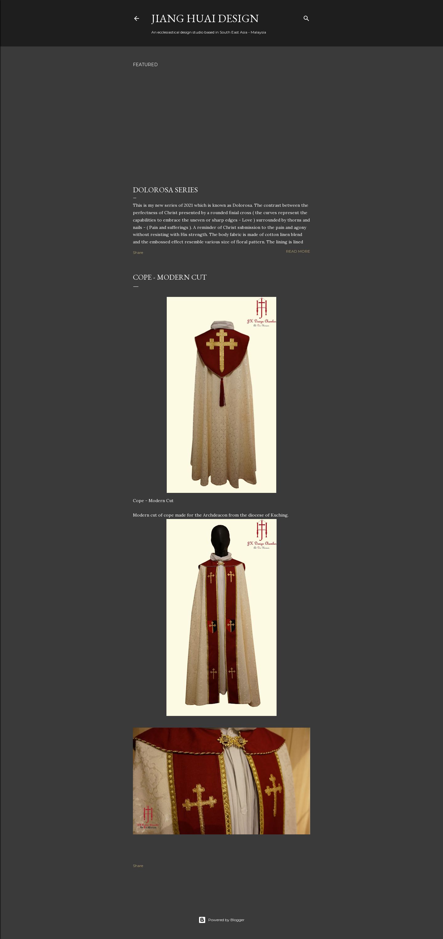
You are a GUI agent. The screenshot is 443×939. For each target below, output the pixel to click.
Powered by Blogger (221, 920)
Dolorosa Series (165, 189)
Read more (298, 251)
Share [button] (138, 252)
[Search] (306, 17)
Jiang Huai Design (205, 18)
